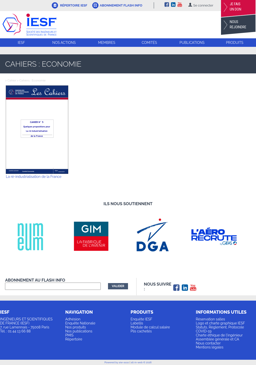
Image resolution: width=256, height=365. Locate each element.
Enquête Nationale (80, 323)
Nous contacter (208, 343)
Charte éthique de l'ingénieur (219, 335)
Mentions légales (209, 347)
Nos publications (78, 331)
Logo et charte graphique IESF (220, 323)
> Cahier (10, 80)
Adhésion (72, 319)
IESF (21, 43)
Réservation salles (210, 319)
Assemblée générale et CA (217, 339)
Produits (234, 43)
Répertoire (73, 339)
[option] (35, 236)
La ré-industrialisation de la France (33, 177)
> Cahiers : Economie (31, 80)
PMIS (69, 335)
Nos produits (75, 327)
